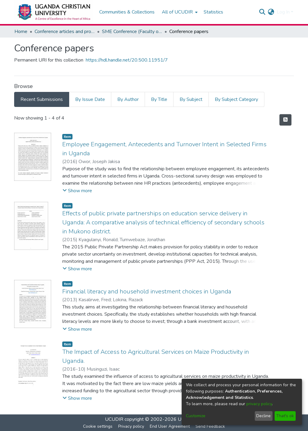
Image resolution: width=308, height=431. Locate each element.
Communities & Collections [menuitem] (127, 12)
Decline (263, 416)
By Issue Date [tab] (90, 99)
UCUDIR (114, 419)
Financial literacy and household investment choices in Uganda (146, 291)
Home (20, 31)
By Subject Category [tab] (236, 99)
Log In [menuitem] (283, 12)
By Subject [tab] (191, 99)
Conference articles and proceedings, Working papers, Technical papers (65, 31)
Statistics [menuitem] (213, 12)
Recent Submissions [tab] (41, 99)
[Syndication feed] (285, 120)
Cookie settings (97, 426)
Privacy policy (131, 426)
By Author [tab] (128, 99)
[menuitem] (179, 12)
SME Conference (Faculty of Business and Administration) (132, 31)
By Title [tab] (159, 99)
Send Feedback (210, 426)
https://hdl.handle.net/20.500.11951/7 (127, 60)
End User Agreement (170, 426)
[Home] (53, 12)
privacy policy (259, 404)
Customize (195, 416)
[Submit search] (262, 12)
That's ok (285, 416)
